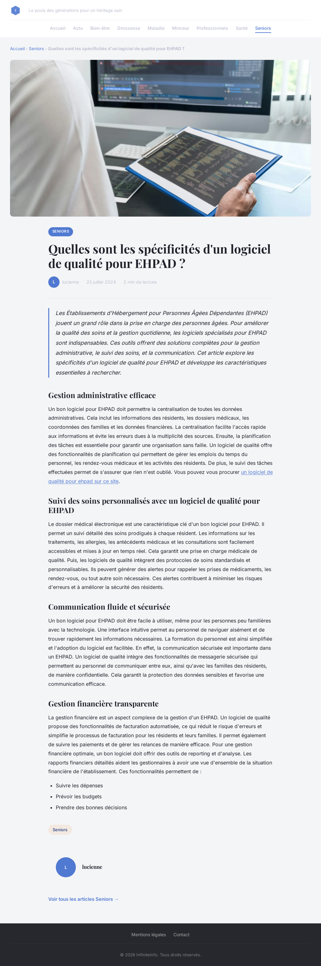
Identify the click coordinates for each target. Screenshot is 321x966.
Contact (181, 934)
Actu (78, 28)
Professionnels (212, 28)
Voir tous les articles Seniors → (83, 899)
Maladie (156, 28)
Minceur (180, 28)
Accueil (58, 28)
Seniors (263, 28)
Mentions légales (148, 934)
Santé (242, 28)
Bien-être (100, 28)
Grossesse (128, 28)
